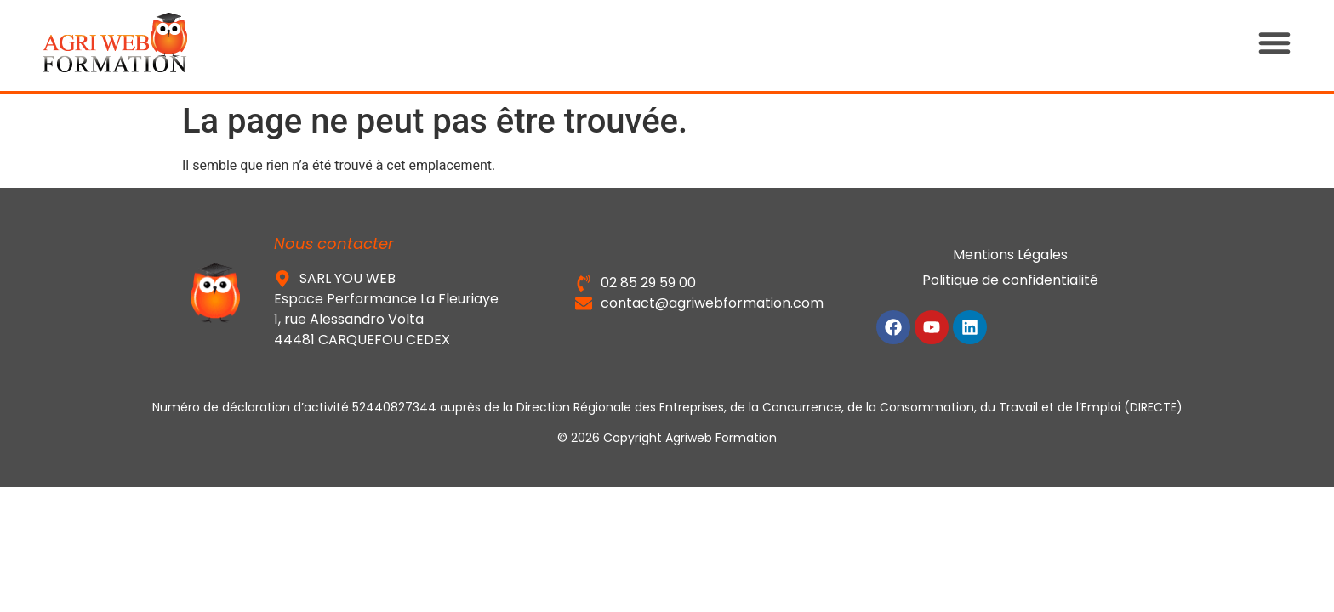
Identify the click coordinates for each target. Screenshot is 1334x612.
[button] (1291, 42)
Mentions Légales (1010, 254)
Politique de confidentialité (1010, 280)
